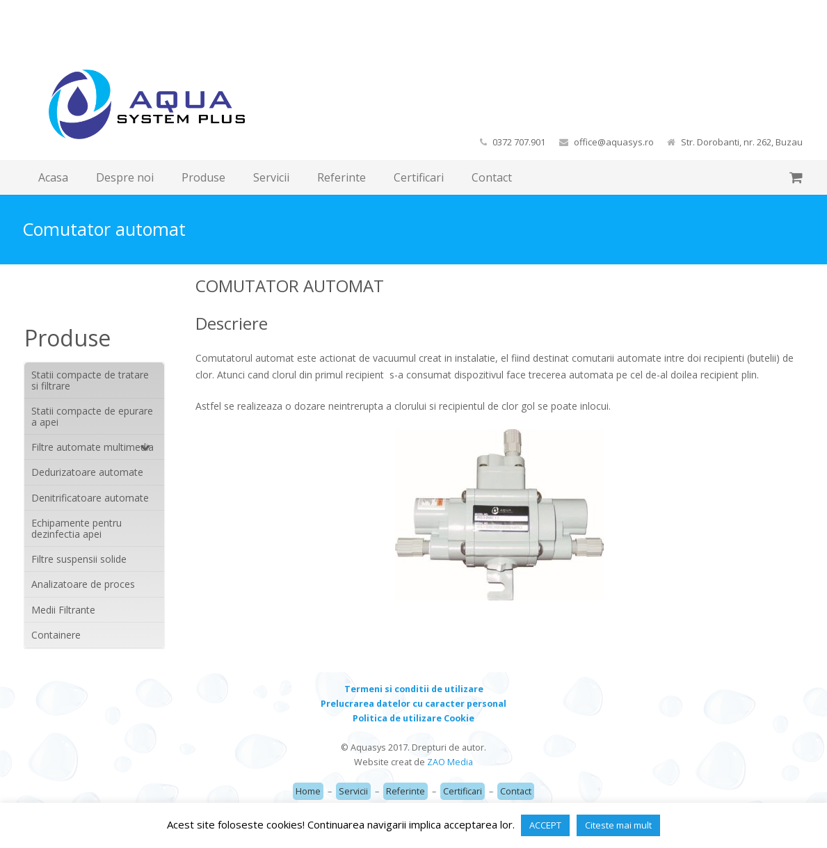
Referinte (405, 791)
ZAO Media (450, 762)
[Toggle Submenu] (139, 447)
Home (308, 791)
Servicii (353, 791)
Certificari (462, 791)
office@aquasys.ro (614, 142)
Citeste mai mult (618, 825)
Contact (515, 791)
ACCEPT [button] (545, 825)
